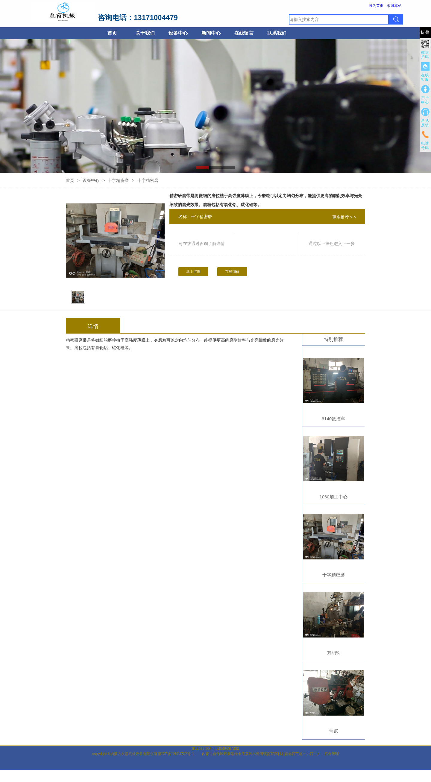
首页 (112, 33)
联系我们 (276, 33)
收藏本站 (394, 6)
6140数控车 (333, 418)
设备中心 (178, 33)
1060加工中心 (333, 496)
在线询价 (232, 272)
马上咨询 (193, 272)
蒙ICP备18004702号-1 (176, 754)
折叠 (425, 32)
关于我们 (145, 33)
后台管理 (331, 754)
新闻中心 (211, 33)
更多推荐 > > (344, 217)
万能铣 (333, 652)
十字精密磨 (118, 180)
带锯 (333, 731)
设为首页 (376, 6)
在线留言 (244, 33)
